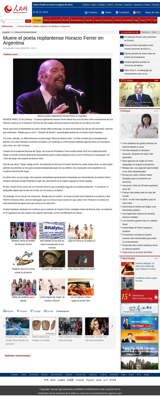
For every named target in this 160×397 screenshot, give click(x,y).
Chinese (86, 5)
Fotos (142, 20)
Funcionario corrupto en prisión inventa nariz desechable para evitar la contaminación (139, 238)
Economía (56, 20)
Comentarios (62, 311)
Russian (118, 5)
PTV (149, 20)
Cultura (117, 20)
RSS (137, 12)
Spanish (128, 5)
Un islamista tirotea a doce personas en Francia (140, 39)
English (101, 5)
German (155, 5)
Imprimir (8, 311)
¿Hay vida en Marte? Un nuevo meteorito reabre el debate (93, 269)
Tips (154, 20)
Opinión (89, 20)
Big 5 (94, 5)
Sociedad (127, 20)
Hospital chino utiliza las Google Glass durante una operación (17, 340)
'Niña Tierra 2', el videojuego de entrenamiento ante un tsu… (138, 72)
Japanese (138, 5)
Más (156, 80)
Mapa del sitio (152, 12)
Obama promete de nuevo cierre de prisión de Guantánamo (139, 55)
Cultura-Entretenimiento (25, 32)
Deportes (107, 20)
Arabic (147, 5)
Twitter (106, 12)
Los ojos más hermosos (52, 269)
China (46, 20)
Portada (37, 20)
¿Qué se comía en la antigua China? (84, 241)
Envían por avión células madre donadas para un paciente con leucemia (137, 178)
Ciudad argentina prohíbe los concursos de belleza (137, 64)
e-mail (48, 311)
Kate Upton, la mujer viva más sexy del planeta (96, 339)
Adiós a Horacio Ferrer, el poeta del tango (70, 339)
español (6, 32)
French (110, 5)
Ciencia (98, 20)
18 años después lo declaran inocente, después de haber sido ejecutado (137, 154)
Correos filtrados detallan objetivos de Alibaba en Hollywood (44, 26)
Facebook (122, 12)
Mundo (65, 20)
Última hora (7, 26)
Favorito (22, 311)
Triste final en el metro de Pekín (137, 252)
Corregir (35, 311)
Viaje (135, 20)
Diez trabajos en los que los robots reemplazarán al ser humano (52, 244)
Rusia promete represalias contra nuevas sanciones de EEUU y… (138, 47)
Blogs (146, 375)
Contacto (91, 12)
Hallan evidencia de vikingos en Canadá (40, 339)
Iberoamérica (77, 20)
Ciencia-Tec (81, 375)
